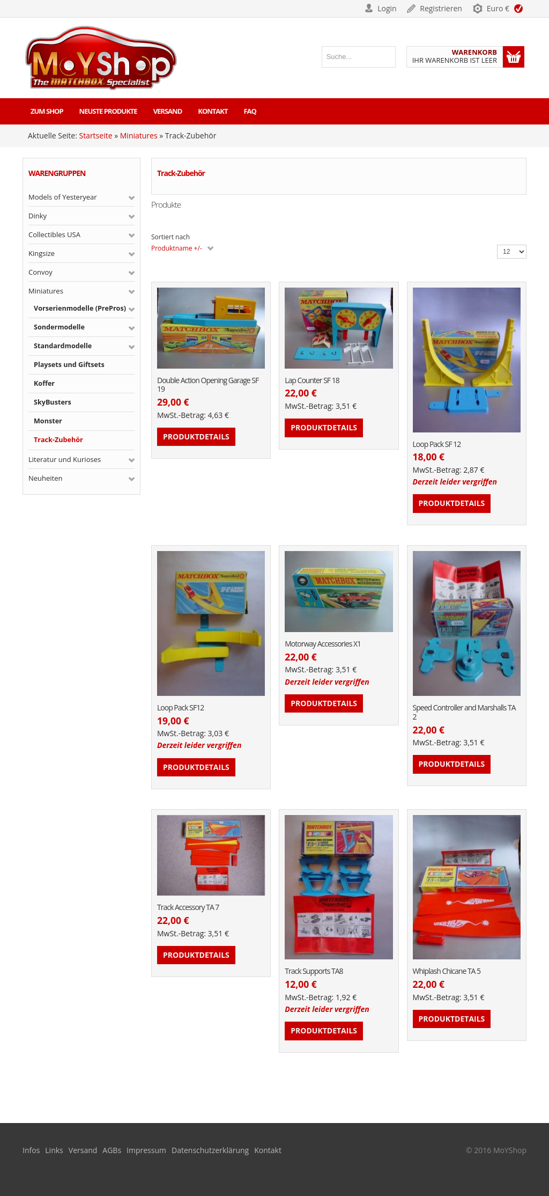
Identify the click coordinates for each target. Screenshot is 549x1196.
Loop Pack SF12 (180, 708)
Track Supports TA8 (314, 971)
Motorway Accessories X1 (323, 644)
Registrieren (441, 8)
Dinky (37, 216)
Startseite (95, 135)
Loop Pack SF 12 (437, 444)
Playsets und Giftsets (69, 364)
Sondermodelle (59, 327)
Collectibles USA (54, 234)
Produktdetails (196, 436)
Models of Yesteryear (62, 197)
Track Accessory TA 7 (188, 907)
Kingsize (41, 253)
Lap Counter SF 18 (312, 380)
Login (386, 8)
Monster (48, 420)
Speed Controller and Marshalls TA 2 (464, 712)
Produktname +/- (176, 248)
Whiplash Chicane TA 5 (447, 971)
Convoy (40, 272)
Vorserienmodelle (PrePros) (80, 308)
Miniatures (139, 135)
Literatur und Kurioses (64, 459)
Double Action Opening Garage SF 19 (207, 385)
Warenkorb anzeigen (513, 57)
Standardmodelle (63, 345)
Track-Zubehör (58, 439)
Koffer (44, 383)
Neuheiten (45, 478)
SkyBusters (52, 402)
